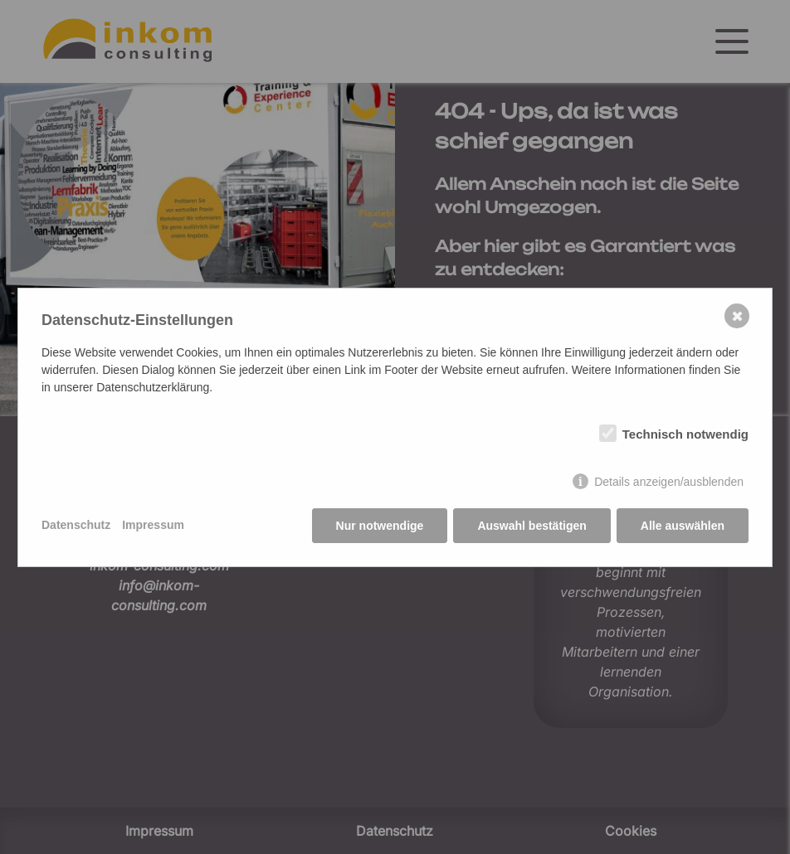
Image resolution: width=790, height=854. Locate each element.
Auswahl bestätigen (531, 525)
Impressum (153, 524)
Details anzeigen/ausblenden (669, 481)
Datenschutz (75, 524)
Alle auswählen (682, 525)
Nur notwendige (380, 525)
